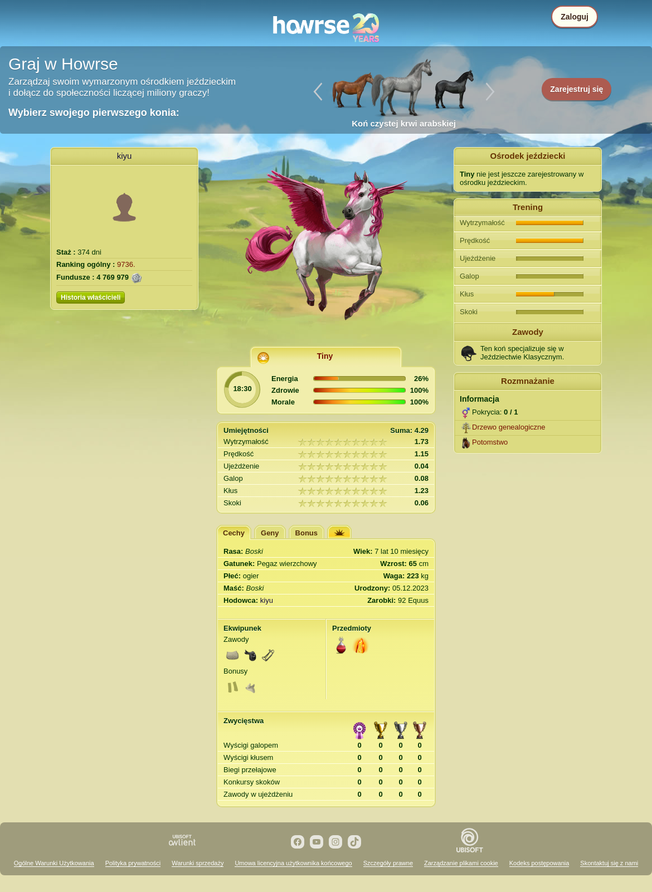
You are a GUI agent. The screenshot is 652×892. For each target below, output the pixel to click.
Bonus (306, 533)
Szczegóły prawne (388, 863)
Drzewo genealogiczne (509, 427)
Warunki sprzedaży (197, 863)
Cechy (234, 533)
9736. (126, 264)
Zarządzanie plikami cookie (461, 863)
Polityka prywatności (133, 863)
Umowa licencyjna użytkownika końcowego (293, 863)
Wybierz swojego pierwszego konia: (93, 112)
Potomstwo (490, 442)
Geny (270, 533)
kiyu (124, 155)
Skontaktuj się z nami (609, 863)
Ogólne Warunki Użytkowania (54, 863)
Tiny (325, 356)
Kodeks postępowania (539, 863)
